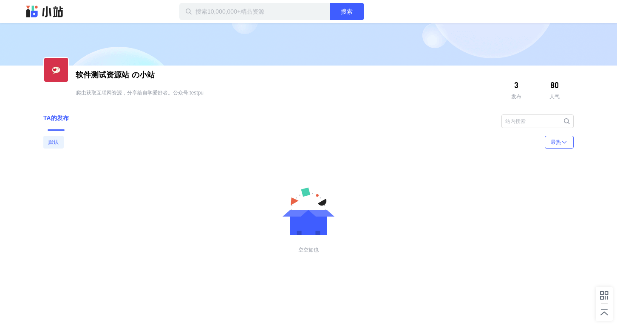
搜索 (347, 11)
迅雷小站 (44, 11)
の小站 (115, 75)
